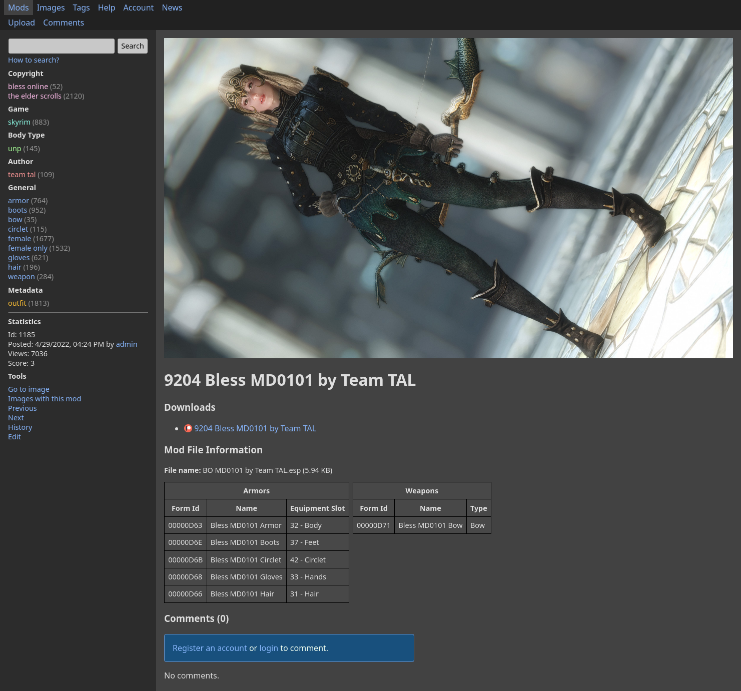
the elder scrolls (46, 96)
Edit (14, 436)
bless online (35, 86)
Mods (18, 7)
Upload (21, 22)
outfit (28, 303)
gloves (28, 257)
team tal (31, 174)
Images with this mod (44, 398)
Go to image (29, 389)
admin (127, 344)
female (31, 238)
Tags (81, 7)
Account (139, 7)
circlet (27, 229)
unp (24, 148)
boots (27, 210)
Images (51, 7)
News (172, 7)
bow (22, 219)
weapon (31, 276)
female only (39, 248)
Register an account (210, 647)
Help (107, 7)
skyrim (28, 122)
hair (24, 267)
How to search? (34, 60)
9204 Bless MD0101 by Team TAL (250, 428)
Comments (63, 22)
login (268, 647)
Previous (22, 408)
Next (16, 417)
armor (28, 200)
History (20, 427)
